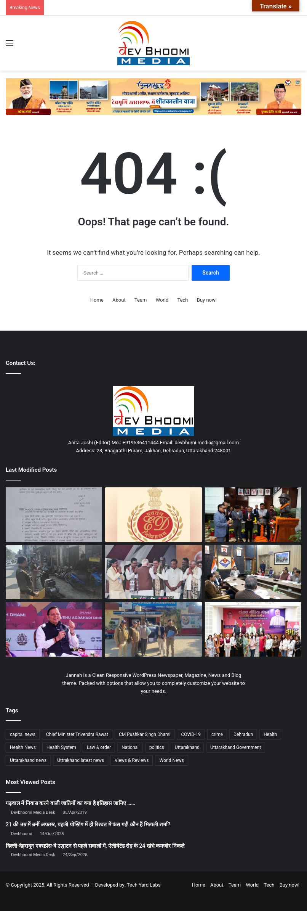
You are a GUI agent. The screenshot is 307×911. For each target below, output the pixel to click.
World (162, 300)
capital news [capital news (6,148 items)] (22, 734)
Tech (182, 300)
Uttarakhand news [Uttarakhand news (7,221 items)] (28, 760)
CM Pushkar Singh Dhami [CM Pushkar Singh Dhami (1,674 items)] (144, 734)
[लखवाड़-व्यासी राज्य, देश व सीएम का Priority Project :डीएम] (253, 572)
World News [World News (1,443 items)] (171, 760)
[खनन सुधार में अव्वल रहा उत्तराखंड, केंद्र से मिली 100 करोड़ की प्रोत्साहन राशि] (54, 629)
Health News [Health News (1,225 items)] (23, 747)
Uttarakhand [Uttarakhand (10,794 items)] (187, 747)
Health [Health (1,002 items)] (270, 734)
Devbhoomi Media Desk (33, 812)
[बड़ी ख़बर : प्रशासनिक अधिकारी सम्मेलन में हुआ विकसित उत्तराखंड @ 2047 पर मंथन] (253, 514)
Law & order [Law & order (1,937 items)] (99, 747)
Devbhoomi (21, 833)
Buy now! (207, 300)
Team (140, 300)
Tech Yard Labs (144, 885)
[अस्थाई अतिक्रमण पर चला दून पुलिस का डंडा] (54, 572)
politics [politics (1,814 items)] (156, 747)
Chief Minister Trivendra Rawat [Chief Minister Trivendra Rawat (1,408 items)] (77, 734)
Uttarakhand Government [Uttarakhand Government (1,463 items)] (235, 747)
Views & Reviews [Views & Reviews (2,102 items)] (132, 760)
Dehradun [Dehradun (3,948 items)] (243, 734)
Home (97, 300)
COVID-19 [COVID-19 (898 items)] (191, 734)
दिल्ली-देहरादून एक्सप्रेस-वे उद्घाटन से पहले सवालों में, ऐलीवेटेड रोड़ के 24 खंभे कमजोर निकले (95, 846)
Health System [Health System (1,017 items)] (61, 747)
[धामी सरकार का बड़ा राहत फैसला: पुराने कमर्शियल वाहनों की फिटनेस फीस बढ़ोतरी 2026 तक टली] (54, 514)
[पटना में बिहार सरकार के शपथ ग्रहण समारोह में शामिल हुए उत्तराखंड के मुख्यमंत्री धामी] (153, 572)
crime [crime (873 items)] (217, 734)
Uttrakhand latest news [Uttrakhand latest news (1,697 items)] (80, 760)
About (119, 300)
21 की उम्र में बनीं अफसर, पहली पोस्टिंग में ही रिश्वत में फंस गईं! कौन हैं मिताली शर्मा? (88, 824)
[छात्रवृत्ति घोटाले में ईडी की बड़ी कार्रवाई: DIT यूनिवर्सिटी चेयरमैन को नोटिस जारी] (153, 514)
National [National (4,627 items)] (130, 747)
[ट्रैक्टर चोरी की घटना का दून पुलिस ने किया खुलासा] (153, 629)
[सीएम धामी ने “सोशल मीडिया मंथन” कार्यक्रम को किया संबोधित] (253, 629)
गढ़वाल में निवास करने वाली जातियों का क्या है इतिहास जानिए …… (70, 803)
